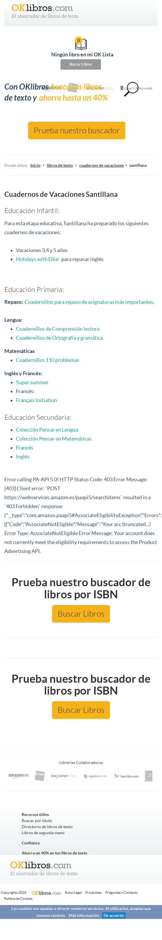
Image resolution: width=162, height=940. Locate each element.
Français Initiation (36, 400)
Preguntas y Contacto (121, 892)
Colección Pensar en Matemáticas (54, 439)
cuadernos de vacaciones (101, 165)
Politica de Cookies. (18, 898)
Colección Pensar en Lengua (47, 430)
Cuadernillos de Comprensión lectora (58, 329)
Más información (84, 915)
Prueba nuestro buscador (77, 130)
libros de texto (60, 165)
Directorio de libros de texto (47, 826)
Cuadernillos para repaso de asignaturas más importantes (89, 302)
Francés (24, 448)
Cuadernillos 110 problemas (48, 360)
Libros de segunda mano (43, 832)
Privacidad (93, 892)
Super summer (32, 382)
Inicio (35, 165)
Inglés (23, 457)
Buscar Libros (80, 64)
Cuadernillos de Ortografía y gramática (59, 338)
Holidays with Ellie (37, 259)
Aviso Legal (73, 892)
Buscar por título (37, 820)
